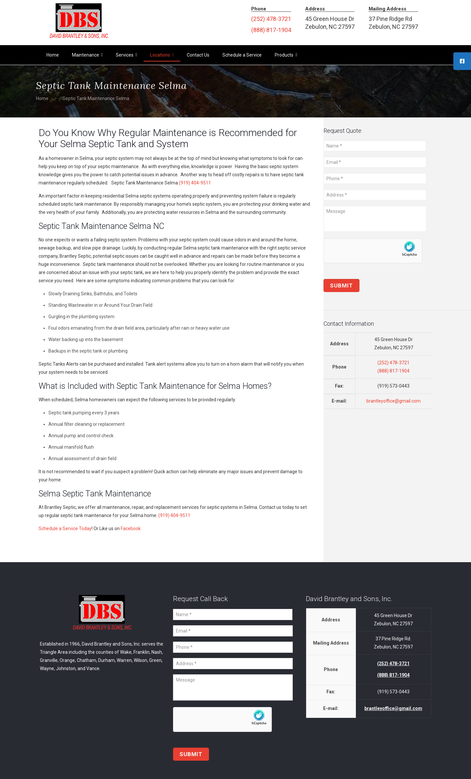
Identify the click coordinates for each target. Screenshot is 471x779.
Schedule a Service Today (65, 528)
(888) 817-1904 (271, 29)
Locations (162, 54)
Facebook (131, 528)
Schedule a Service (242, 55)
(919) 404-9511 (195, 182)
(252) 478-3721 (271, 18)
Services (126, 54)
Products (286, 54)
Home (52, 55)
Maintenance (87, 54)
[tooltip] (462, 61)
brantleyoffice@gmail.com (393, 401)
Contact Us (198, 55)
